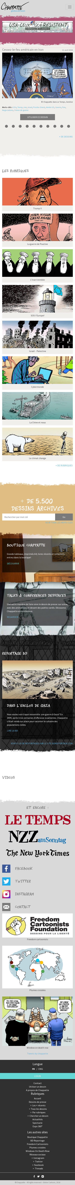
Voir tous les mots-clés (59, 522)
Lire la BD (12, 730)
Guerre (58, 107)
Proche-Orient (39, 107)
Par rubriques (38, 1112)
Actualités (37, 1119)
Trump (20, 107)
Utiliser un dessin (37, 1086)
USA (14, 107)
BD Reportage (37, 1140)
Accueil (37, 1098)
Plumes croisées (37, 1147)
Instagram (38, 1158)
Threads (39, 1168)
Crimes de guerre (21, 110)
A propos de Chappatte (37, 1090)
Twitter (39, 1161)
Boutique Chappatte (37, 1137)
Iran (25, 107)
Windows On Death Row (37, 1151)
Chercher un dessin (39, 1115)
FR (33, 1068)
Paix (63, 107)
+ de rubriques (64, 465)
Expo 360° (37, 1126)
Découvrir (13, 563)
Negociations (7, 110)
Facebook (39, 1164)
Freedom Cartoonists (37, 1144)
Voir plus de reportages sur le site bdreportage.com (42, 743)
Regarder (12, 617)
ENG (40, 1068)
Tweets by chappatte (37, 1053)
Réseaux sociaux (37, 1154)
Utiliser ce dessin (37, 117)
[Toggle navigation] (70, 7)
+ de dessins (66, 136)
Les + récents (38, 1105)
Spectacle (37, 1122)
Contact (37, 1083)
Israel (30, 107)
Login (37, 1076)
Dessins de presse (37, 1101)
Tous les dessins (39, 1108)
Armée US (50, 107)
